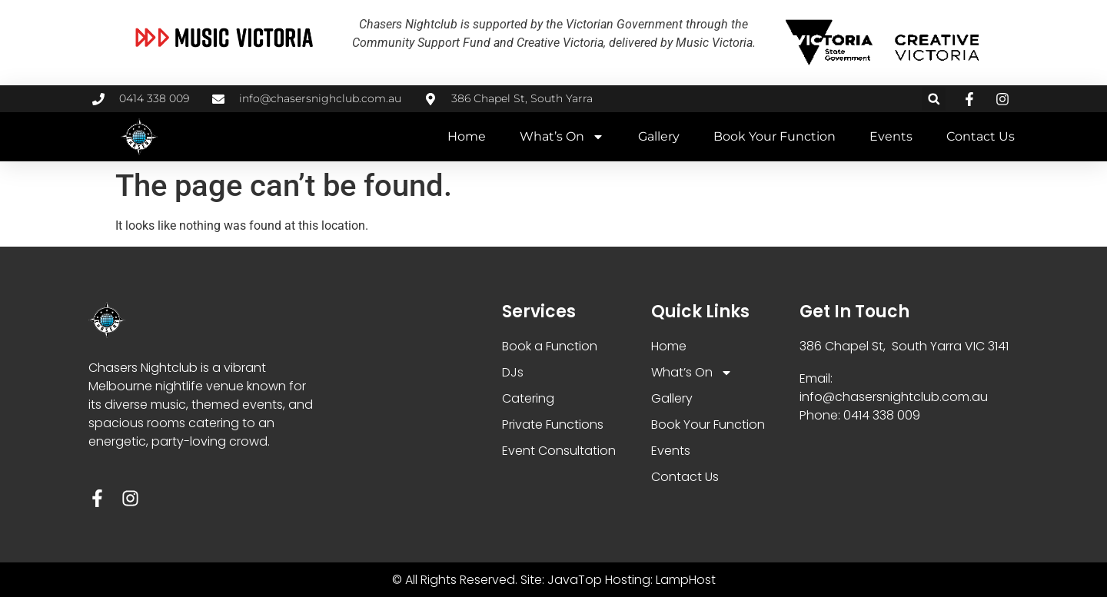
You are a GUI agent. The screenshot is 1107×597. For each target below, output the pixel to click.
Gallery (659, 136)
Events (891, 136)
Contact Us (980, 136)
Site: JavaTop (561, 580)
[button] (934, 99)
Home (466, 136)
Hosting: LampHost (660, 580)
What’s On (562, 137)
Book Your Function (774, 136)
